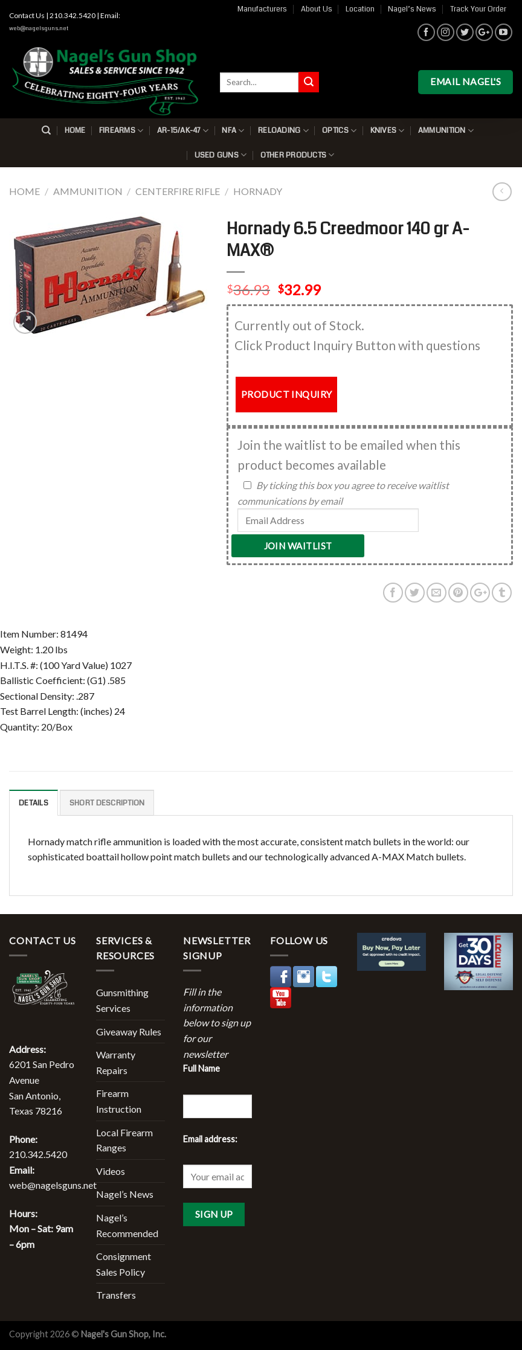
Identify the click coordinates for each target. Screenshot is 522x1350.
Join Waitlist (298, 545)
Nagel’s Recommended (127, 1225)
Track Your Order (478, 9)
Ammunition (446, 130)
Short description (106, 803)
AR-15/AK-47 (182, 130)
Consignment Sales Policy (123, 1264)
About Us (316, 9)
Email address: (210, 1139)
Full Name (201, 1068)
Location (360, 9)
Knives (387, 130)
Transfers (116, 1294)
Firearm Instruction (118, 1101)
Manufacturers (262, 9)
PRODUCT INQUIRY (286, 394)
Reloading (283, 130)
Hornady (257, 191)
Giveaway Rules (128, 1031)
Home (75, 130)
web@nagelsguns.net (38, 28)
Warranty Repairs (115, 1062)
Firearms (121, 130)
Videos (110, 1171)
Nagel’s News (412, 9)
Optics (339, 130)
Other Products (297, 155)
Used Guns (221, 155)
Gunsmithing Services (122, 1000)
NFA (233, 130)
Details (33, 803)
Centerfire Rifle (177, 191)
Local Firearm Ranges (124, 1140)
